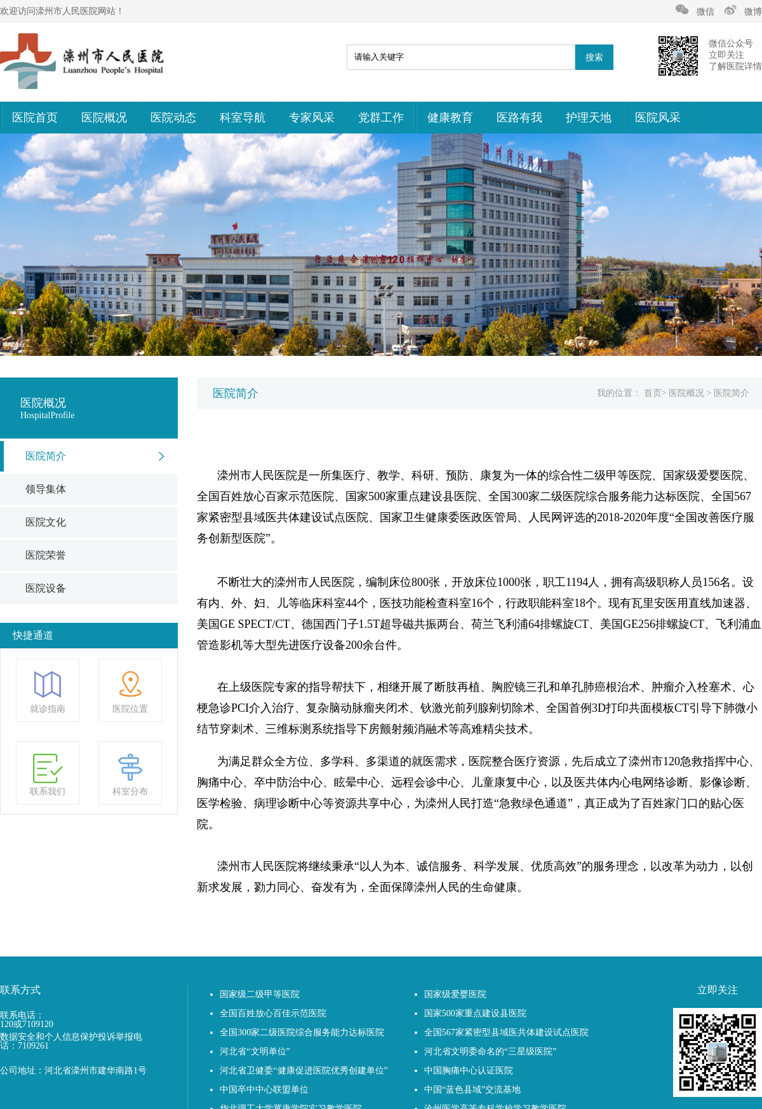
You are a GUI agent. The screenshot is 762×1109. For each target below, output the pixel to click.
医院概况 (104, 117)
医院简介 (45, 456)
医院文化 (45, 522)
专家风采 (312, 117)
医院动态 (173, 117)
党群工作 (381, 117)
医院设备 (45, 588)
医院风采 (658, 117)
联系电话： (22, 1015)
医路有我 (519, 117)
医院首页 (35, 117)
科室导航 (242, 117)
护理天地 (589, 117)
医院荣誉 (45, 555)
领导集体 (45, 489)
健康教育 (450, 117)
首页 (653, 393)
